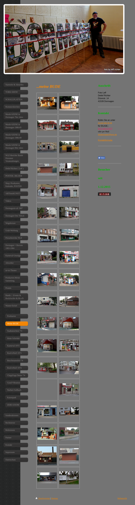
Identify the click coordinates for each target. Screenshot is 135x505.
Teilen (101, 158)
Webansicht (122, 498)
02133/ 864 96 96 (105, 123)
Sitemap (54, 498)
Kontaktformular (105, 140)
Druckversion (43, 498)
